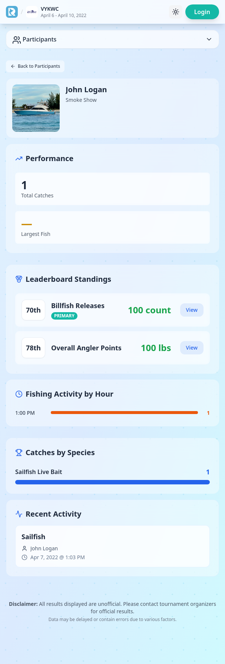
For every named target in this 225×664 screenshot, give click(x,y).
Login (202, 12)
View (192, 309)
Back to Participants (35, 66)
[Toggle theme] (175, 12)
